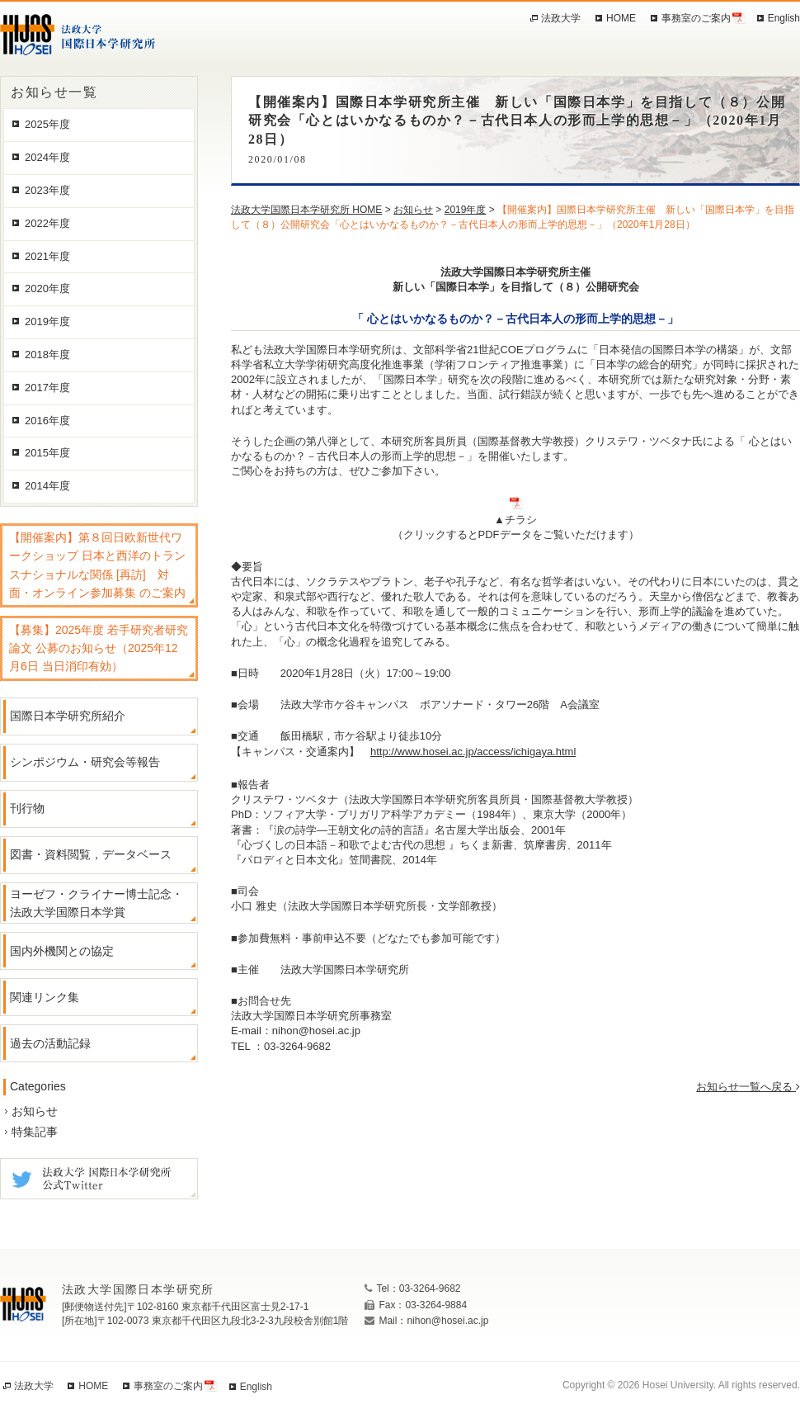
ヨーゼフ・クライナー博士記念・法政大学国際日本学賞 (96, 903)
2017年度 (47, 387)
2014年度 (47, 486)
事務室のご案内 (696, 18)
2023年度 (47, 190)
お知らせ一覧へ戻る (748, 1086)
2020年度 (47, 288)
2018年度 (47, 354)
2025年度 (47, 124)
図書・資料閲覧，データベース (91, 854)
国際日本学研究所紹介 (67, 715)
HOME (621, 18)
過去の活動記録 (50, 1043)
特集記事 (35, 1131)
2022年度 (47, 223)
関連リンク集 (44, 997)
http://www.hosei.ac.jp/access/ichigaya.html (473, 751)
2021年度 (47, 256)
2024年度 (47, 157)
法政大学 (561, 18)
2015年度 (47, 453)
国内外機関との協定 (62, 950)
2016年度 (47, 420)
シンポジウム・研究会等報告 (85, 761)
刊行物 (27, 808)
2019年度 (47, 321)
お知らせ (35, 1111)
